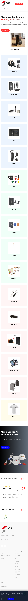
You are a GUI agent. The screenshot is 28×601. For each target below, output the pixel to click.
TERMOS (14, 163)
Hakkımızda (3, 553)
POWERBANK (14, 94)
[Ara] (25, 8)
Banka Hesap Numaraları (5, 555)
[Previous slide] (22, 479)
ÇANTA (14, 393)
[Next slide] (26, 479)
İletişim (2, 558)
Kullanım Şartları (4, 588)
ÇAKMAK (14, 347)
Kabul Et (10, 598)
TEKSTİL (14, 416)
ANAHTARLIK (14, 301)
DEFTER (14, 209)
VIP (14, 140)
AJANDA (14, 232)
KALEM (14, 255)
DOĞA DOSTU (14, 278)
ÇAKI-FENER (14, 324)
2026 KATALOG (19, 3)
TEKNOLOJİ (14, 71)
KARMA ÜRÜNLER (14, 370)
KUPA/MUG (14, 186)
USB (14, 117)
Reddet (4, 598)
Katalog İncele (5, 447)
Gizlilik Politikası (4, 586)
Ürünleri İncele (5, 30)
